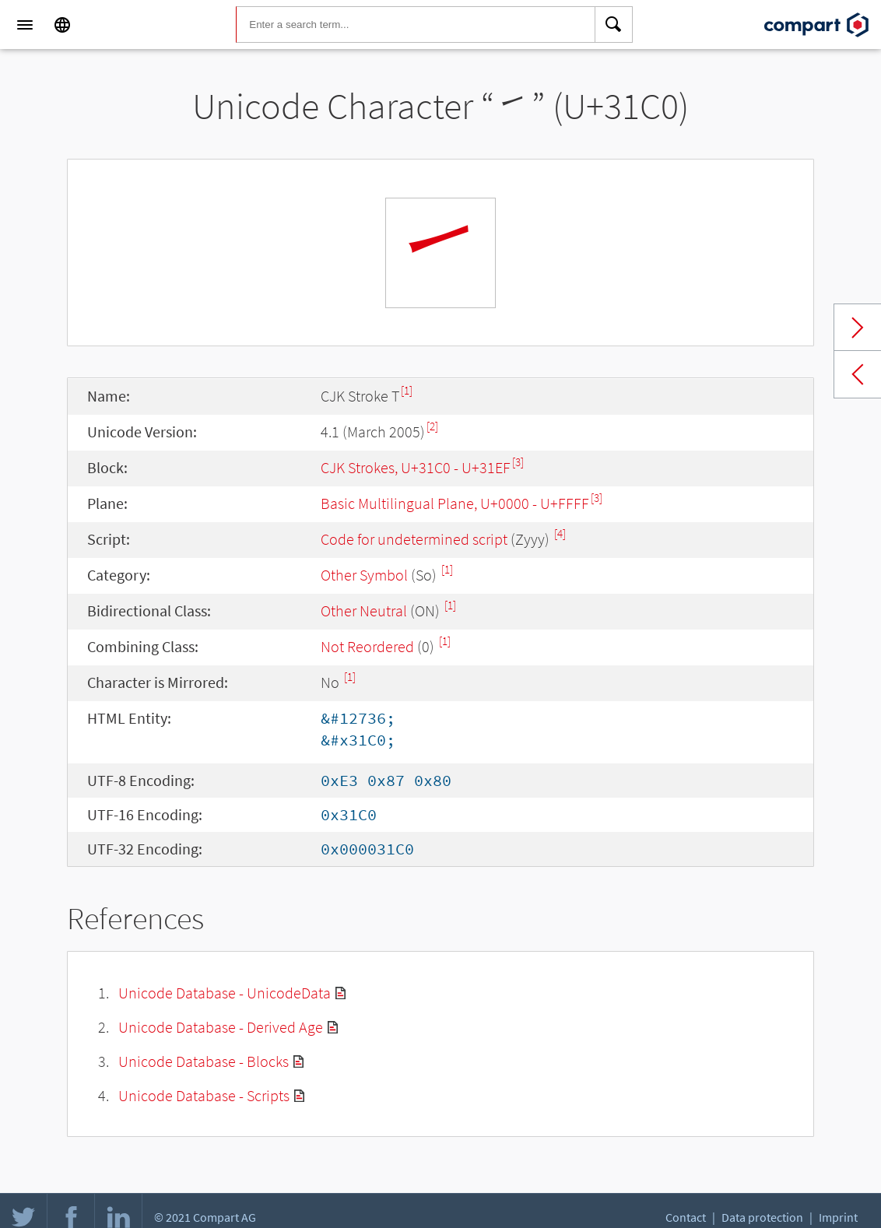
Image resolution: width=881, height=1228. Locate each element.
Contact (685, 1217)
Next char (857, 327)
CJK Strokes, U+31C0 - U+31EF (416, 467)
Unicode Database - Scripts (204, 1095)
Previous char (857, 374)
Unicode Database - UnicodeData (224, 992)
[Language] (62, 25)
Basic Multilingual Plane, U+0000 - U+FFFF (455, 503)
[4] (560, 533)
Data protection (762, 1217)
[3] (518, 461)
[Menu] (25, 25)
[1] (406, 390)
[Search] (614, 25)
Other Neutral (364, 610)
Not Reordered (367, 646)
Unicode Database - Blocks (203, 1061)
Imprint (838, 1217)
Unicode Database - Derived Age (220, 1027)
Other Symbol (364, 574)
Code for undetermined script (414, 539)
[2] (432, 426)
